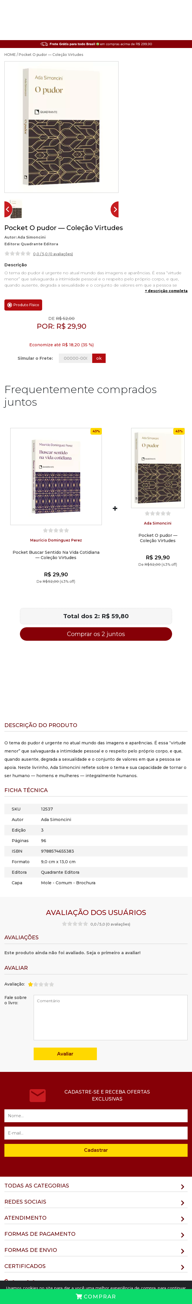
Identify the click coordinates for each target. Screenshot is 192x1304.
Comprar (96, 1296)
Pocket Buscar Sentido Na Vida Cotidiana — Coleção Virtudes (56, 555)
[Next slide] (117, 209)
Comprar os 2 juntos (96, 634)
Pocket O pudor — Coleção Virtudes (157, 538)
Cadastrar (96, 1150)
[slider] (17, 253)
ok (99, 358)
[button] (15, 209)
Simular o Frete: (35, 358)
